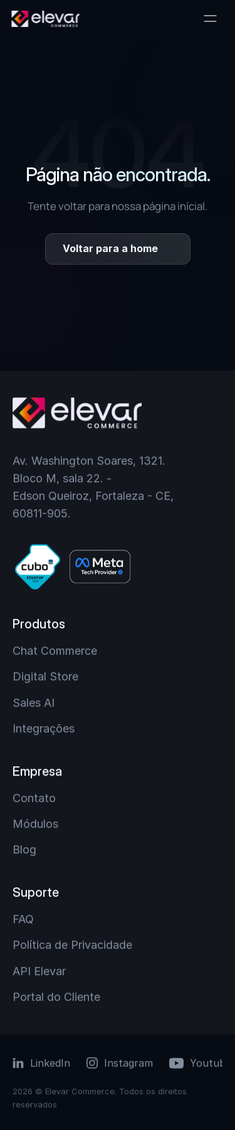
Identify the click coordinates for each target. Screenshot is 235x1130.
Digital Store (45, 676)
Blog (24, 849)
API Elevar (39, 971)
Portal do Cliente (56, 996)
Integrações (44, 728)
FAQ (23, 919)
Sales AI (34, 702)
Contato (34, 798)
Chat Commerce (55, 650)
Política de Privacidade (72, 944)
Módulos (35, 823)
